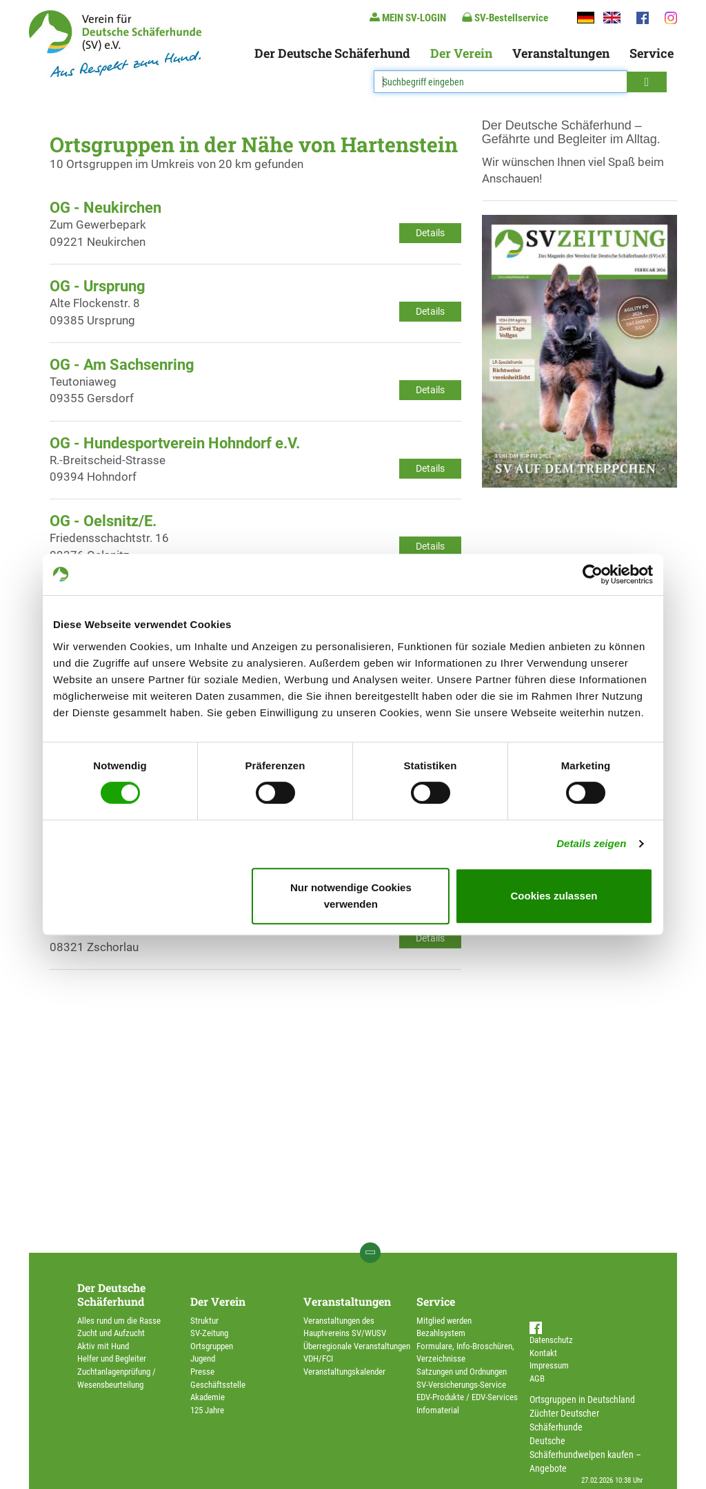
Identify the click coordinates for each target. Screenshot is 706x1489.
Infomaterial (437, 1410)
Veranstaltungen (560, 53)
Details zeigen (591, 843)
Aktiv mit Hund (103, 1346)
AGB (537, 1378)
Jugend (202, 1358)
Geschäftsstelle (217, 1384)
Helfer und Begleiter (111, 1358)
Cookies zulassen (554, 896)
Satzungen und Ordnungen (461, 1371)
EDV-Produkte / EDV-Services (467, 1397)
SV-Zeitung (209, 1333)
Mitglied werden (444, 1320)
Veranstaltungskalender (344, 1371)
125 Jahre (207, 1410)
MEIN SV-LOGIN (408, 17)
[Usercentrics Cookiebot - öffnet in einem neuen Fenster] (592, 574)
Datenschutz (551, 1340)
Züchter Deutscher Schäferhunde (564, 1420)
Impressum (549, 1365)
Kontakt (543, 1353)
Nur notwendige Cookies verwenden (351, 896)
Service (651, 53)
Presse (202, 1371)
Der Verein (461, 53)
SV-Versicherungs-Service (461, 1384)
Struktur (204, 1320)
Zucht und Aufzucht (111, 1333)
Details (430, 232)
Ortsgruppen (211, 1346)
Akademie (207, 1397)
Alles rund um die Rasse (119, 1320)
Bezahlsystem (440, 1333)
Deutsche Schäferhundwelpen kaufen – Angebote (585, 1454)
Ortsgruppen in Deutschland (582, 1399)
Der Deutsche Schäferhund (332, 53)
